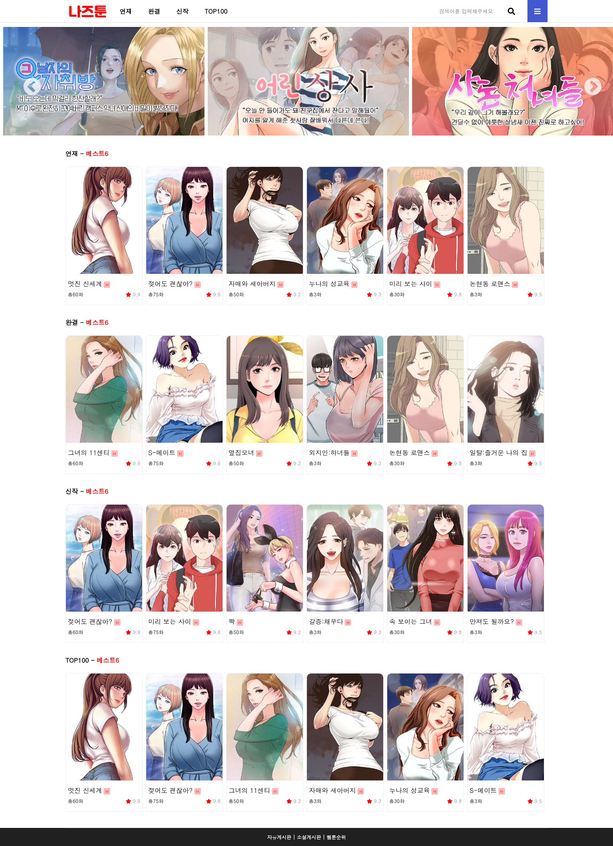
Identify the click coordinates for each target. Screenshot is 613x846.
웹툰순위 (336, 837)
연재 (126, 11)
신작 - (86, 491)
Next (587, 81)
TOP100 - (92, 659)
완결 (154, 11)
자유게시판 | (281, 837)
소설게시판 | (311, 837)
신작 (182, 11)
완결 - (86, 322)
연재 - (86, 153)
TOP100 (215, 11)
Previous (26, 81)
